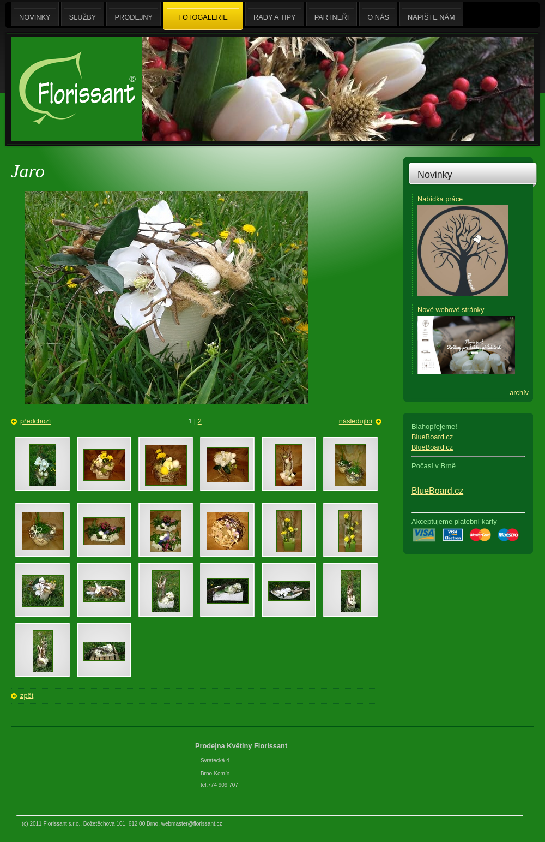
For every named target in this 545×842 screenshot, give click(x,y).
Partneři (332, 14)
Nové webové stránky (450, 310)
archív (519, 393)
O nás (378, 14)
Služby (83, 14)
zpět (26, 695)
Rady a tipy (274, 14)
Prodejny (133, 14)
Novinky (434, 174)
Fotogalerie (203, 16)
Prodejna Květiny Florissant (242, 746)
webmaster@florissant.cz (191, 824)
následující (355, 421)
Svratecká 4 (215, 760)
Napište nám (431, 14)
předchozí (35, 421)
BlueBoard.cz (432, 437)
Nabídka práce (440, 199)
